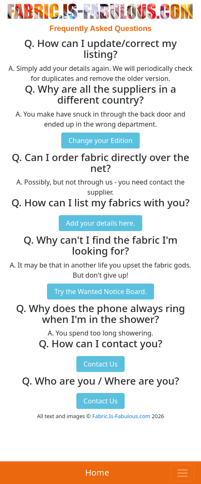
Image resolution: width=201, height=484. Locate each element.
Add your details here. (100, 223)
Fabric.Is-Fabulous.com (121, 416)
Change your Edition (100, 140)
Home (97, 472)
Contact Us (100, 364)
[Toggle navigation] (182, 473)
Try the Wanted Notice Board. (100, 291)
